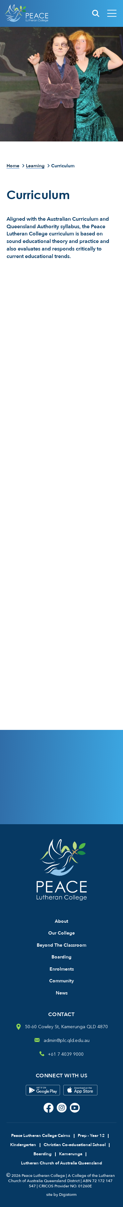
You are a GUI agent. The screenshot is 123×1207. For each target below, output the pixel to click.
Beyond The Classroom (61, 945)
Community (61, 981)
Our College (61, 933)
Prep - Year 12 (91, 1136)
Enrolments (62, 969)
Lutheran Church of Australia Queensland (61, 1163)
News (62, 993)
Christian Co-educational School (75, 1145)
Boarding (61, 957)
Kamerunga (70, 1154)
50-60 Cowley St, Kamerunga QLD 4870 (66, 1027)
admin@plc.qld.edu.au (67, 1040)
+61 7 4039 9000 (66, 1054)
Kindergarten (23, 1145)
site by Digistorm (61, 1194)
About (61, 921)
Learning (35, 166)
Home (13, 166)
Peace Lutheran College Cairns (40, 1136)
